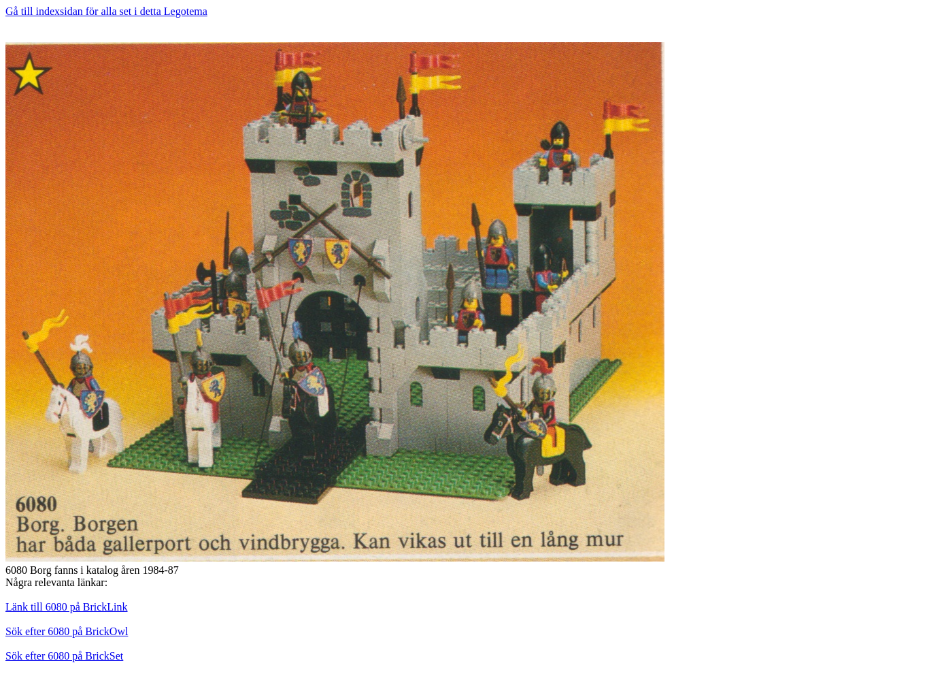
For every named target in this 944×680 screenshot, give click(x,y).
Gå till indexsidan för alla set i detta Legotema (106, 11)
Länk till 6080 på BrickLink (66, 607)
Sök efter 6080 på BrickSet (64, 656)
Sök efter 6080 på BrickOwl (66, 631)
